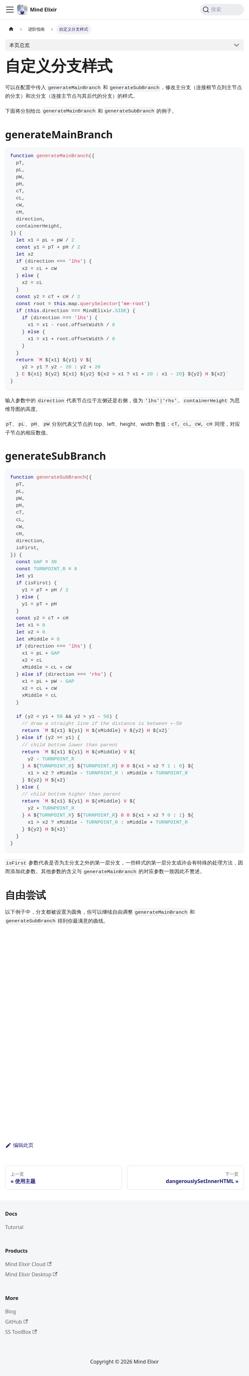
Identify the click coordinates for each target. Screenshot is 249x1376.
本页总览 (19, 45)
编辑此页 (19, 1145)
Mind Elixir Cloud (28, 1264)
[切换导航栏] (10, 9)
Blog (10, 1311)
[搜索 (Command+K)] (222, 9)
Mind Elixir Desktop (31, 1274)
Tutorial (14, 1227)
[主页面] (11, 29)
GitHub (16, 1321)
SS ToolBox (21, 1331)
